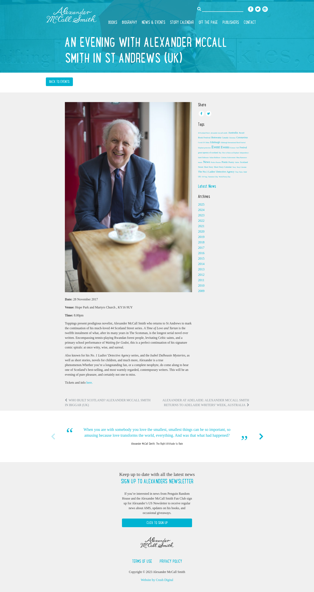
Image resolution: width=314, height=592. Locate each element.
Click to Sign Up (157, 523)
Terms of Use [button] (142, 561)
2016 (201, 253)
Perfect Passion (216, 162)
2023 (201, 215)
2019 (201, 237)
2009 (201, 291)
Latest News (207, 186)
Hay (220, 153)
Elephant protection (204, 148)
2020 (201, 231)
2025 (201, 204)
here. (89, 382)
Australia (233, 132)
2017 (201, 247)
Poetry (231, 162)
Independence (244, 153)
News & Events (153, 22)
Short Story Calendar (223, 167)
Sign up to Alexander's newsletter (157, 481)
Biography (129, 22)
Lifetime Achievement (228, 158)
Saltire (237, 162)
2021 (201, 226)
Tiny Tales (239, 172)
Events (225, 147)
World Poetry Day (224, 177)
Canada (225, 137)
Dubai (207, 142)
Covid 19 (201, 142)
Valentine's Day (213, 177)
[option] (157, 436)
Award (241, 133)
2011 (201, 280)
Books (112, 22)
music (200, 162)
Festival (243, 147)
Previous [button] (53, 436)
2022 (201, 220)
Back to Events (59, 82)
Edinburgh (215, 142)
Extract (232, 148)
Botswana (216, 137)
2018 (201, 242)
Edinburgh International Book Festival (233, 142)
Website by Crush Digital (157, 580)
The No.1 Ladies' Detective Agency (216, 171)
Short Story (208, 167)
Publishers (230, 22)
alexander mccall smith (219, 133)
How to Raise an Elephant (230, 153)
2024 (201, 210)
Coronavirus (242, 137)
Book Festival (204, 137)
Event (215, 147)
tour (245, 172)
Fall (237, 148)
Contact (250, 22)
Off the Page (208, 22)
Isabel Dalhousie (203, 158)
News (206, 162)
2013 (201, 269)
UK (199, 177)
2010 (201, 285)
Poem (224, 162)
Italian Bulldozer (215, 158)
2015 (201, 258)
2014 (201, 264)
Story (234, 167)
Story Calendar (182, 22)
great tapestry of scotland (208, 153)
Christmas (232, 138)
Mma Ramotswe (241, 158)
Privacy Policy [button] (171, 561)
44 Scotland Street (204, 133)
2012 (201, 274)
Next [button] (261, 436)
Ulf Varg (204, 177)
